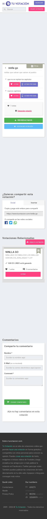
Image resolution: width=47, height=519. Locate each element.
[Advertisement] (23, 37)
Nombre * (8, 353)
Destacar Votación (23, 126)
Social (13, 203)
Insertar (34, 203)
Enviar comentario (16, 402)
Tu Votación (7, 446)
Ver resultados (23, 120)
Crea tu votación (35, 242)
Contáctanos (7, 487)
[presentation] (23, 393)
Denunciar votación (23, 111)
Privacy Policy (8, 494)
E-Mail (13, 363)
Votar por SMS (29, 84)
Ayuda (5, 491)
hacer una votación (17, 449)
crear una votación (23, 456)
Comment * (9, 374)
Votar (15, 84)
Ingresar (39, 3)
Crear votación (36, 9)
